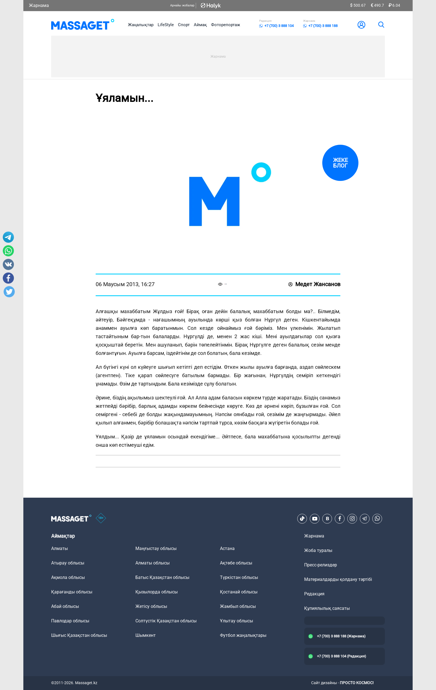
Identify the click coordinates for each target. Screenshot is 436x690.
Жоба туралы (318, 550)
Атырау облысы (67, 563)
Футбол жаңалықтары (243, 635)
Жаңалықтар (140, 24)
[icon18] (101, 518)
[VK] (327, 518)
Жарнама (39, 5)
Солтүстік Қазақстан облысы (166, 620)
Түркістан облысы (239, 577)
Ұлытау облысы (236, 620)
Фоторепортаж (225, 24)
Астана (227, 548)
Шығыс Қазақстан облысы (79, 635)
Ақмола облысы (68, 577)
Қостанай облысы (238, 592)
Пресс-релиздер (320, 565)
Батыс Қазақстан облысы (162, 577)
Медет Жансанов (314, 284)
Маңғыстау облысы (156, 548)
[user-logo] (361, 24)
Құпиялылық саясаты (327, 608)
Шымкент (145, 635)
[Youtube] (315, 518)
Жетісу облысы (151, 606)
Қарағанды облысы (71, 592)
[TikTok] (302, 518)
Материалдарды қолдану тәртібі (338, 579)
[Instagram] (352, 518)
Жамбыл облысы (238, 606)
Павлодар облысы (70, 620)
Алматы (59, 548)
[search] (380, 24)
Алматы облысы (152, 563)
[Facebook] (340, 518)
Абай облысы (65, 606)
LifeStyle (166, 24)
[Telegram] (365, 518)
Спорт (184, 24)
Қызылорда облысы (156, 592)
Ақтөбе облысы (236, 563)
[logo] (82, 24)
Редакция (314, 593)
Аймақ (200, 24)
